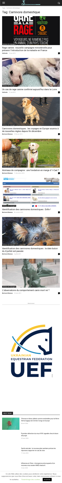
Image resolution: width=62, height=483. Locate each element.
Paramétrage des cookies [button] (30, 479)
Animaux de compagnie (9, 44)
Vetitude (4, 53)
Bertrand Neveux (7, 134)
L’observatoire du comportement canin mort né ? (25, 290)
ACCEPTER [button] (47, 479)
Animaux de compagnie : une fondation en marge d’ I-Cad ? (30, 170)
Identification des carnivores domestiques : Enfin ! (26, 209)
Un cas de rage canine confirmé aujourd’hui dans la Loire (29, 89)
